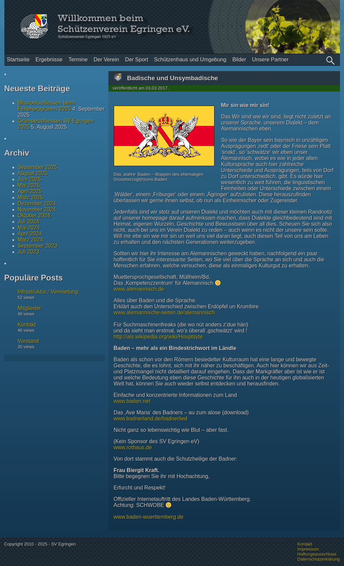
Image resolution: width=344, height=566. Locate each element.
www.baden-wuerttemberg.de (149, 517)
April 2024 (30, 234)
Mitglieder (29, 308)
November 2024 (37, 209)
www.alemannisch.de (139, 289)
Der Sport (136, 59)
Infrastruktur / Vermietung (48, 292)
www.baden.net (132, 401)
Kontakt (27, 324)
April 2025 (30, 191)
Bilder (239, 59)
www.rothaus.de (133, 447)
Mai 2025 (29, 185)
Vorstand (28, 341)
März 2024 (30, 240)
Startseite (18, 59)
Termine (78, 59)
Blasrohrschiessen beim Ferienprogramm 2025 (46, 106)
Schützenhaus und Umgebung (190, 59)
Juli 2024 (28, 221)
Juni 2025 (29, 179)
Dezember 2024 (37, 203)
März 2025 (30, 197)
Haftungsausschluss (316, 554)
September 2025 (37, 167)
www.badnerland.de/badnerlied (151, 418)
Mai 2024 (29, 227)
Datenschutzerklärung (318, 559)
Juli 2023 (28, 252)
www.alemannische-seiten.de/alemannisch (164, 312)
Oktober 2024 (34, 215)
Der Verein (106, 59)
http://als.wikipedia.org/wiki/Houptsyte (158, 337)
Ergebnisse (49, 59)
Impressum (308, 549)
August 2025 (33, 173)
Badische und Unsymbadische (172, 78)
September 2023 (37, 246)
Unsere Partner (270, 59)
